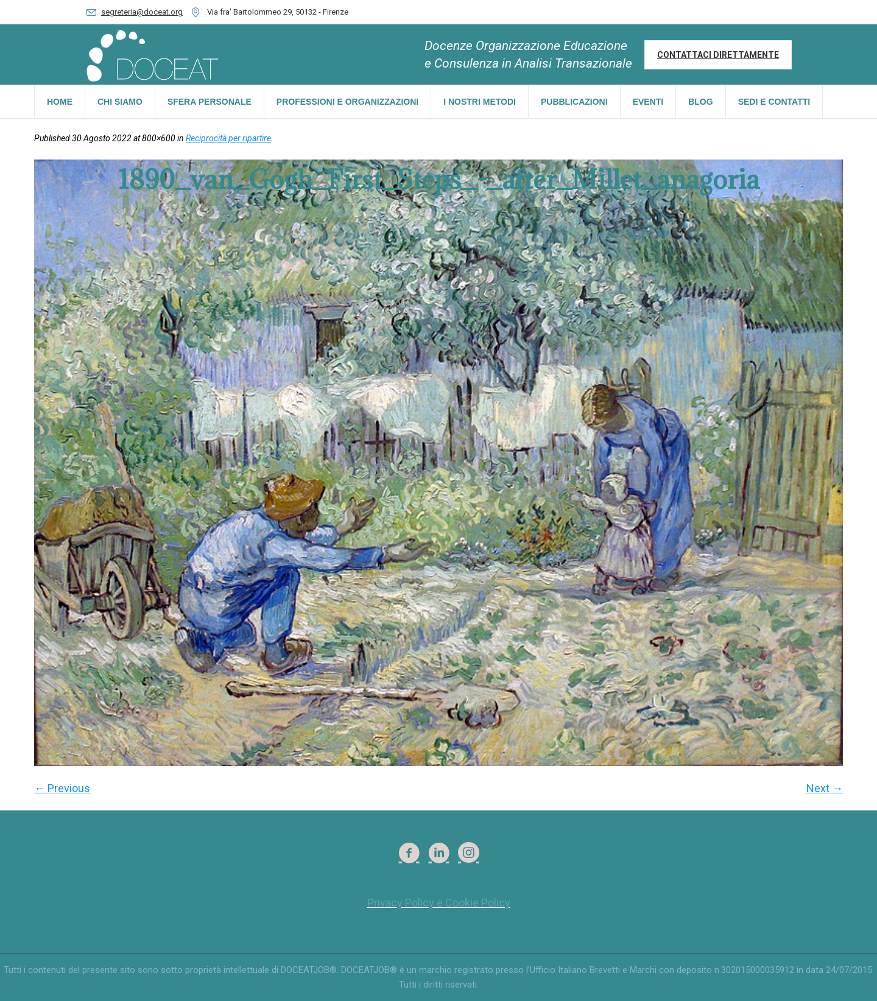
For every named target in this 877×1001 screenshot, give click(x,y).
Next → (824, 788)
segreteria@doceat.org (142, 11)
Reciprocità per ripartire (228, 138)
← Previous (62, 788)
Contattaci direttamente (718, 55)
